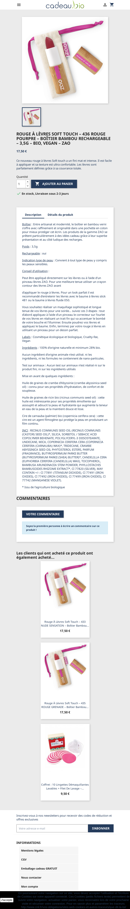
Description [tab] (33, 215)
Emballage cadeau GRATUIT (39, 868)
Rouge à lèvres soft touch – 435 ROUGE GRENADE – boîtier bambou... (65, 705)
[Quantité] (21, 184)
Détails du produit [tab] (60, 215)
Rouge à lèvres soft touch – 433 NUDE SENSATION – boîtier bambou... (65, 623)
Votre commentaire (43, 514)
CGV (23, 859)
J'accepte (6, 900)
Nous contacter (31, 877)
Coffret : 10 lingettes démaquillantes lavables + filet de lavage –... (65, 786)
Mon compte (29, 886)
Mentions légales (32, 850)
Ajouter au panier (54, 183)
